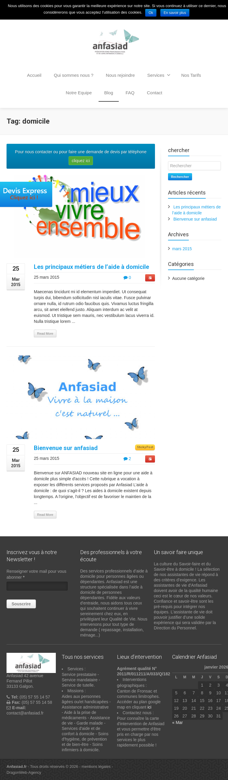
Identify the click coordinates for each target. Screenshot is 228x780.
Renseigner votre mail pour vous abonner (36, 574)
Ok (150, 13)
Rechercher (180, 176)
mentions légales (96, 766)
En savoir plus (175, 13)
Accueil (34, 75)
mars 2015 (182, 248)
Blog (108, 92)
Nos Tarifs (191, 75)
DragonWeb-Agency (24, 772)
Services (158, 75)
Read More (45, 333)
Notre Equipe (79, 92)
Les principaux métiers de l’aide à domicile (91, 266)
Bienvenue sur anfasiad (66, 448)
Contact (154, 92)
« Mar (177, 722)
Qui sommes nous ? (73, 75)
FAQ (130, 92)
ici (149, 707)
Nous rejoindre (120, 75)
